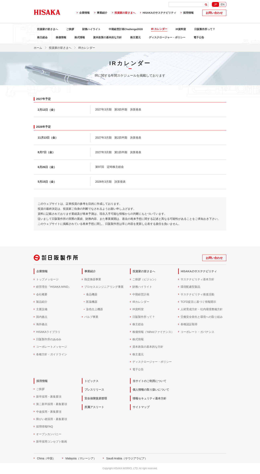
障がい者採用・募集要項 (51, 418)
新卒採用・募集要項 (48, 396)
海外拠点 (41, 324)
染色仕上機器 (94, 309)
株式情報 (79, 37)
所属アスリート (94, 407)
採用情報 (188, 12)
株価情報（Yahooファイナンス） (153, 331)
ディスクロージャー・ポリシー (167, 37)
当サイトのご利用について (149, 380)
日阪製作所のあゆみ (48, 339)
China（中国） (46, 458)
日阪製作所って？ (204, 29)
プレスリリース (94, 389)
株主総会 (42, 37)
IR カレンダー (159, 28)
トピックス (91, 380)
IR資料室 (181, 29)
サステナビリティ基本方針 (197, 279)
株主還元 (135, 37)
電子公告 (199, 37)
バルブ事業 (91, 316)
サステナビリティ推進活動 (197, 294)
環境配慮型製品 (190, 286)
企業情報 (84, 12)
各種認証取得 (189, 324)
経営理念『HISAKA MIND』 (53, 286)
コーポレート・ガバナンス (197, 331)
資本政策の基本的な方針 (107, 37)
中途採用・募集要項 (48, 411)
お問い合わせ (214, 12)
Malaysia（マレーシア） (80, 458)
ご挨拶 (70, 29)
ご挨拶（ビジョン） (145, 279)
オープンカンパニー (48, 434)
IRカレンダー (140, 301)
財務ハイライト (91, 29)
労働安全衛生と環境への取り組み (202, 316)
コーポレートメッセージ (51, 346)
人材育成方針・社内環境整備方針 (202, 309)
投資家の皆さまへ (125, 12)
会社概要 (41, 294)
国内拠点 (41, 316)
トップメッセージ (47, 279)
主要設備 (41, 309)
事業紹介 (102, 12)
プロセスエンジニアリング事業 (104, 286)
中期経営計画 (140, 294)
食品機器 (91, 294)
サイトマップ (141, 407)
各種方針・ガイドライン (51, 354)
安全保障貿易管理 (95, 398)
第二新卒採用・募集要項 (51, 404)
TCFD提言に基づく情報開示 (198, 301)
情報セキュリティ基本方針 (149, 398)
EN (222, 4)
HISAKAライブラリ (48, 331)
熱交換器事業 (92, 279)
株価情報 (61, 37)
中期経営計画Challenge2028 (126, 29)
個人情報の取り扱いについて (151, 389)
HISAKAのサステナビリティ (159, 12)
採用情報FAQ (44, 426)
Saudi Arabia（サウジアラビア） (126, 458)
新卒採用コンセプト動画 (51, 441)
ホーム (38, 47)
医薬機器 (91, 301)
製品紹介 (41, 301)
